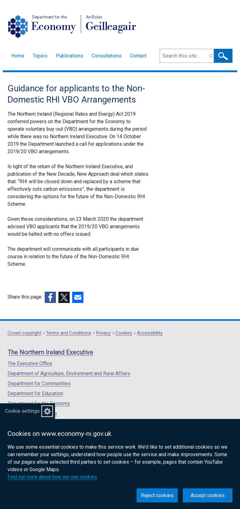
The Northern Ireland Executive (50, 352)
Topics (40, 56)
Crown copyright (24, 333)
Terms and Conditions (68, 333)
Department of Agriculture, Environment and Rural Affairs (69, 373)
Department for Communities (39, 383)
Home (17, 56)
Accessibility (149, 333)
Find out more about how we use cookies (52, 477)
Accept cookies (208, 495)
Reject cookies (157, 495)
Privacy (103, 333)
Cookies (123, 333)
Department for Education (35, 393)
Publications (69, 56)
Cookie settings (22, 411)
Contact (138, 56)
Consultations (107, 56)
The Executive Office (30, 363)
